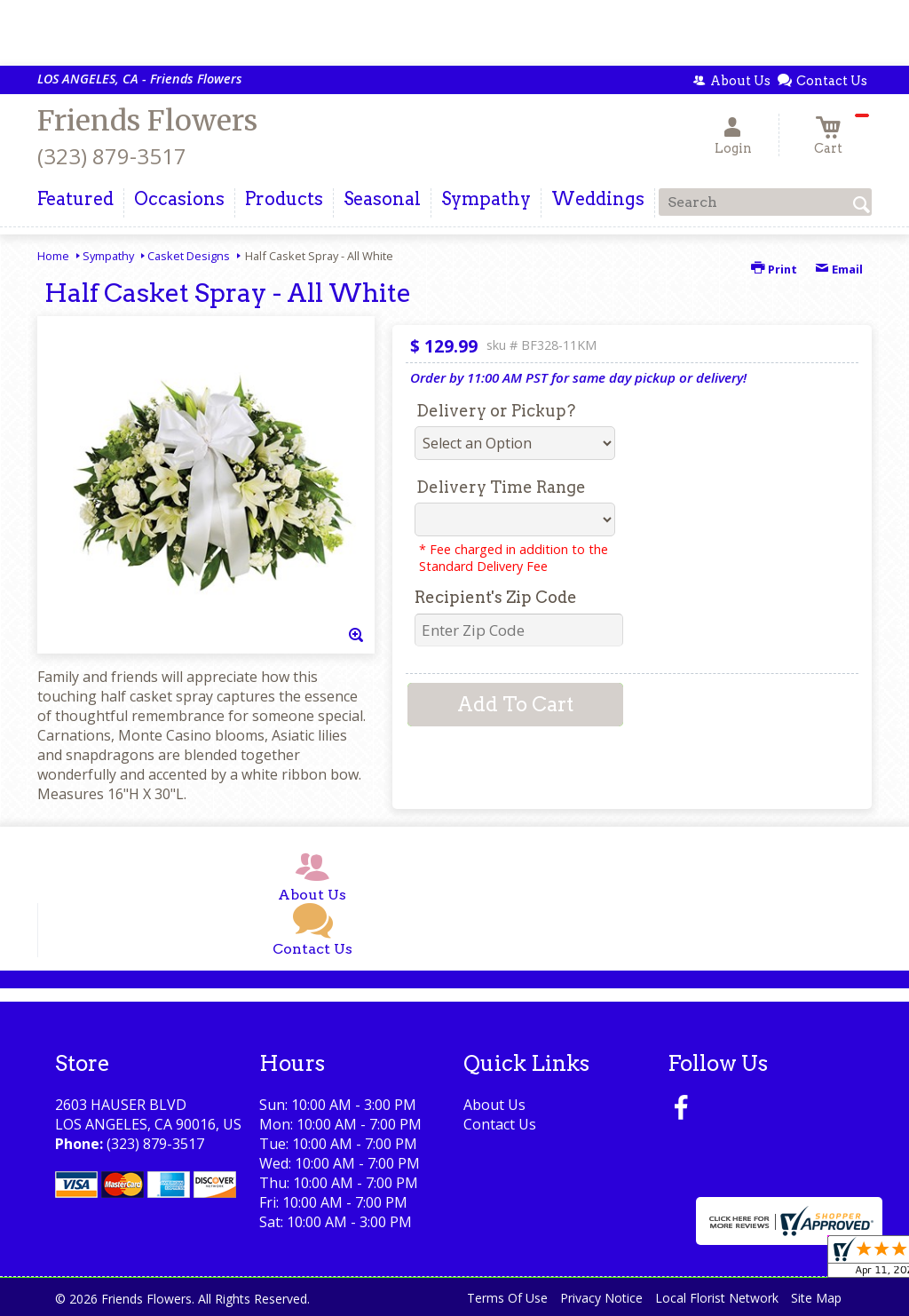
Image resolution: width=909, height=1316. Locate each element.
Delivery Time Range (501, 487)
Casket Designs (188, 256)
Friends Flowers (147, 121)
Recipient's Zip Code (496, 597)
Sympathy (108, 256)
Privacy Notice (601, 1297)
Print (774, 269)
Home (53, 256)
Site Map (816, 1297)
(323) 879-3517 (111, 155)
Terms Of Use (507, 1297)
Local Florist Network (717, 1297)
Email (839, 269)
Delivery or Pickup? (495, 410)
